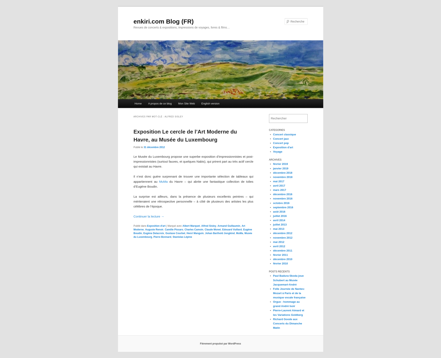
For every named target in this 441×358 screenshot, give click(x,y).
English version (210, 103)
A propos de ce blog (160, 103)
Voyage (277, 151)
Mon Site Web (186, 103)
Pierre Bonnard (162, 237)
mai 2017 (278, 181)
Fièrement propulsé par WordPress (220, 343)
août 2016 (279, 211)
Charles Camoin (193, 229)
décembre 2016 (282, 194)
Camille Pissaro (174, 229)
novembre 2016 (283, 198)
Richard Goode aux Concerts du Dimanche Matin (287, 323)
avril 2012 (279, 246)
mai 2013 (278, 228)
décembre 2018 (282, 172)
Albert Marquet (191, 225)
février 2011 (280, 254)
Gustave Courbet (175, 233)
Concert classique (284, 134)
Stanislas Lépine (182, 237)
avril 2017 (279, 185)
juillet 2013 (280, 224)
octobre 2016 (281, 203)
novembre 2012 (283, 237)
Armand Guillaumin (229, 225)
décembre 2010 (282, 259)
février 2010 (280, 263)
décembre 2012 (282, 233)
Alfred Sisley (208, 225)
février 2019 (280, 163)
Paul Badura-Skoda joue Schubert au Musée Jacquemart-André (288, 280)
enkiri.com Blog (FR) (164, 21)
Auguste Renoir (154, 229)
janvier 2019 (280, 168)
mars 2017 (279, 189)
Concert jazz (281, 138)
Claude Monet (213, 229)
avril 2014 (279, 220)
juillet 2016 (280, 216)
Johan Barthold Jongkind (220, 233)
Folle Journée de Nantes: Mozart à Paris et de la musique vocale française (289, 293)
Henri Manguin (195, 233)
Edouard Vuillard (232, 229)
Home (138, 103)
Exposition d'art (156, 225)
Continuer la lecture (149, 216)
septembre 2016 (283, 207)
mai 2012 (278, 242)
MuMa (163, 181)
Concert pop (281, 143)
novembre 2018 (283, 177)
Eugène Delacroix (153, 233)
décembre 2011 (282, 250)
